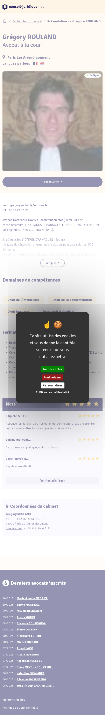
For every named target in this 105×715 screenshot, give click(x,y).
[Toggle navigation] (98, 6)
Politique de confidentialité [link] (52, 392)
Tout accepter (52, 369)
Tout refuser (52, 377)
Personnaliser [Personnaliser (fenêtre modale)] (52, 385)
